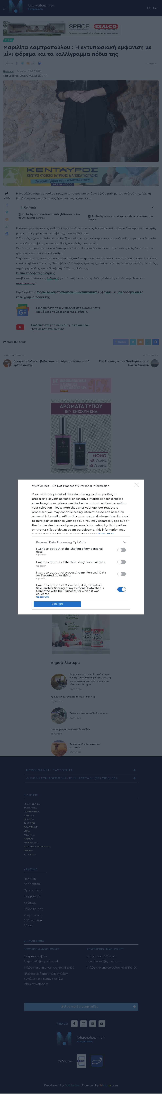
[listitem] (81, 542)
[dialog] (81, 547)
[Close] (138, 486)
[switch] (121, 550)
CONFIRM (57, 604)
